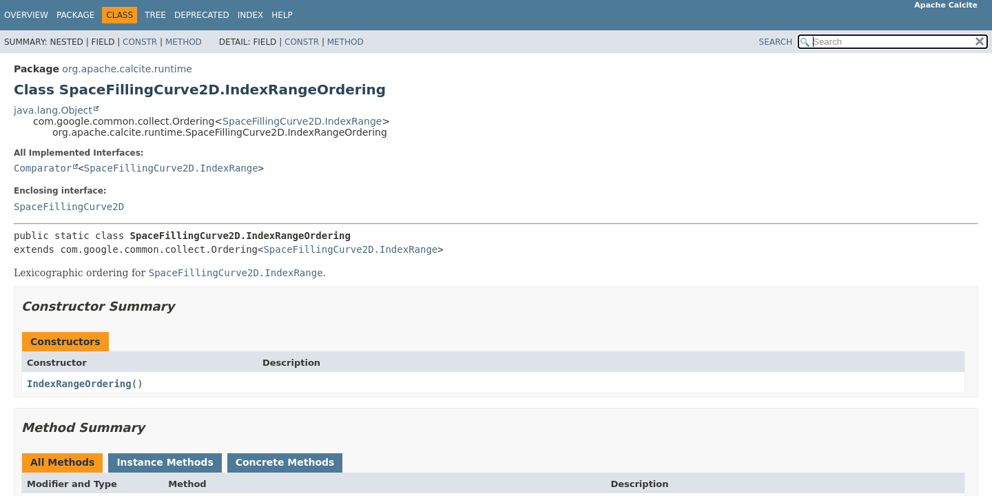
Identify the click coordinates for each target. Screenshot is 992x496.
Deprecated (201, 15)
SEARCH (776, 42)
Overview (26, 15)
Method (183, 42)
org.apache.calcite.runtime (127, 68)
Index (251, 15)
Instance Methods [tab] (164, 462)
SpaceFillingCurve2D (69, 206)
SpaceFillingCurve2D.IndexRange (302, 121)
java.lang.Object (53, 110)
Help (282, 15)
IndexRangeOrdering (79, 383)
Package (75, 15)
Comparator (43, 168)
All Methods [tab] (62, 462)
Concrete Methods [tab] (285, 462)
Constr (140, 42)
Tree (155, 15)
